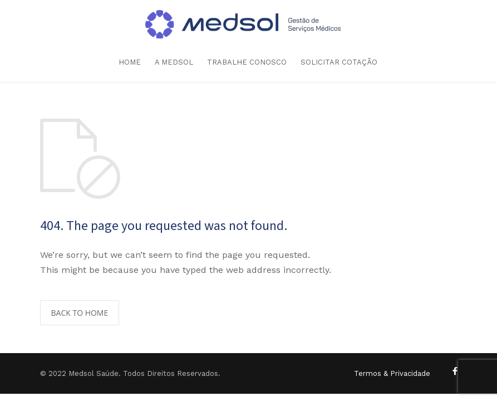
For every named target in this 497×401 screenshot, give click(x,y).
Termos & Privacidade (392, 373)
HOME (130, 62)
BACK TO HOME (80, 312)
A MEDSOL (174, 62)
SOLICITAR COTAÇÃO (339, 62)
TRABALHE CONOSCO (247, 62)
